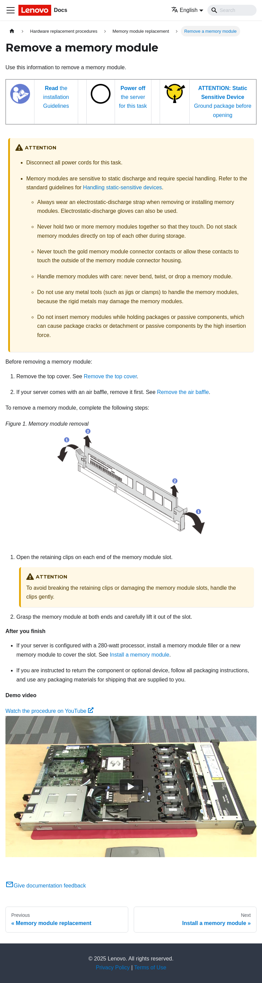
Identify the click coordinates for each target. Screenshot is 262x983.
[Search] (232, 10)
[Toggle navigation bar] (10, 10)
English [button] (184, 10)
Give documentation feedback (45, 886)
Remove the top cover (110, 376)
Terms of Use (150, 967)
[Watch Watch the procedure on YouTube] (131, 786)
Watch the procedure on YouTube (49, 711)
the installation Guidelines (56, 97)
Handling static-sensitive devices (122, 187)
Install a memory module (139, 655)
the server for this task (133, 97)
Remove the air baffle (183, 392)
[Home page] (11, 31)
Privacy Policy (113, 967)
